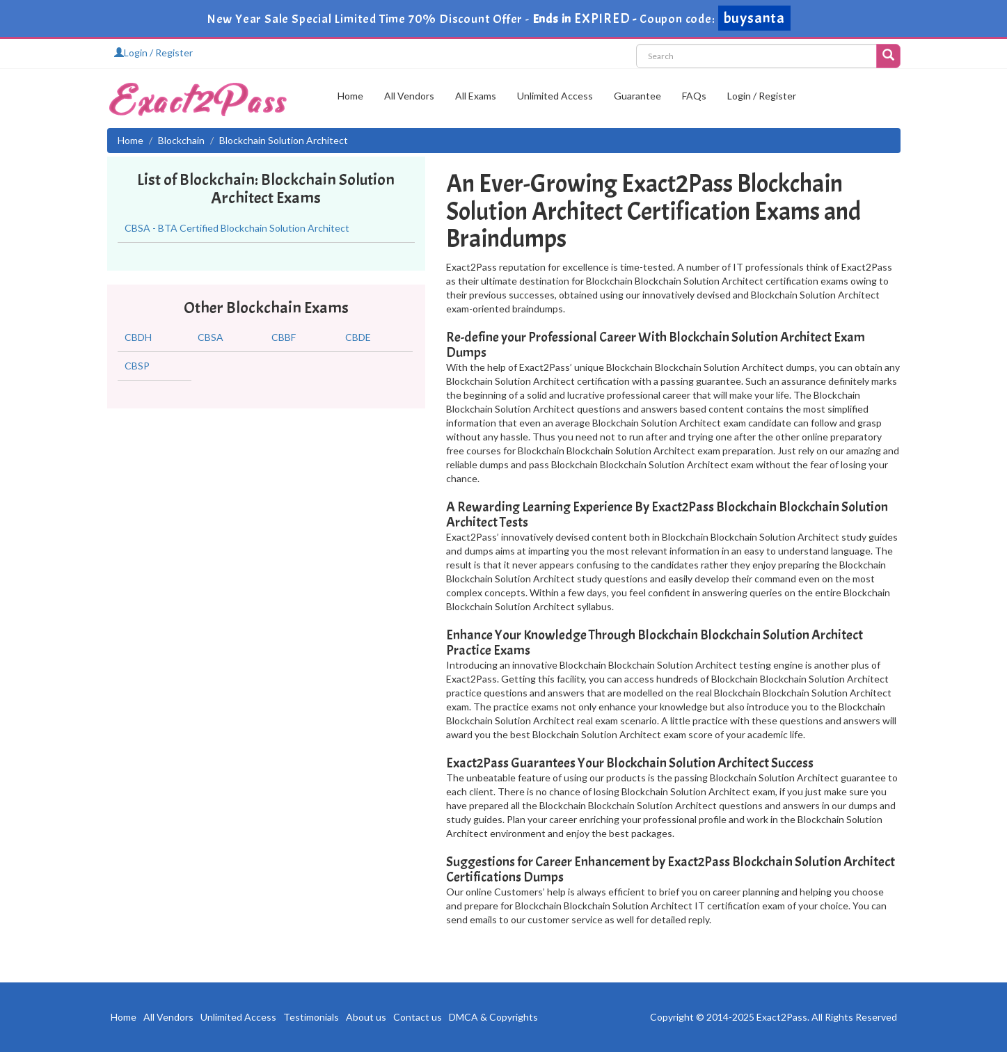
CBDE (358, 337)
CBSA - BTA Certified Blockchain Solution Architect (237, 228)
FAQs (694, 96)
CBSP (137, 366)
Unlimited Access (555, 96)
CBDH (138, 337)
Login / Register (153, 52)
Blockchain (181, 140)
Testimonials (311, 1017)
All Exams (475, 96)
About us (366, 1017)
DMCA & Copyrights (493, 1017)
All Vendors (409, 96)
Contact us (417, 1017)
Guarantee (637, 96)
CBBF (283, 337)
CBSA (210, 337)
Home (350, 96)
